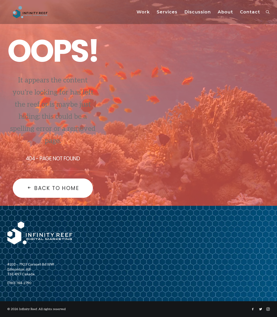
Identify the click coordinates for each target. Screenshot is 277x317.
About (225, 14)
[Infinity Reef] (30, 14)
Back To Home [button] (53, 188)
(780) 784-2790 (19, 283)
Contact (250, 14)
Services (167, 14)
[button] (268, 14)
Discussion (197, 14)
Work (143, 14)
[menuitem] (143, 14)
